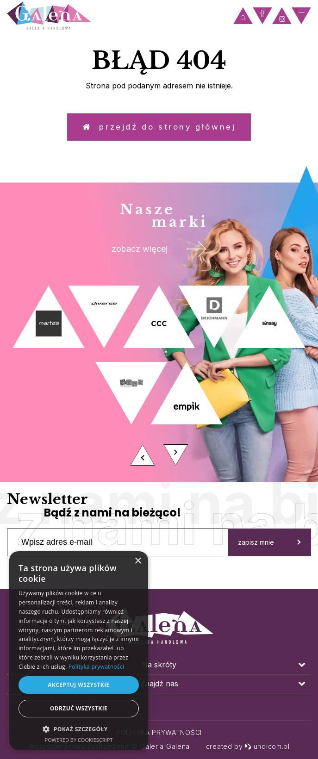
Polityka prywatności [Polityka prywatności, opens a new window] (96, 667)
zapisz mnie (269, 552)
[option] (159, 388)
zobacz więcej (159, 256)
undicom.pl (267, 746)
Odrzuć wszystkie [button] (78, 708)
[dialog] (78, 650)
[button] (79, 728)
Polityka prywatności (159, 732)
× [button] (137, 561)
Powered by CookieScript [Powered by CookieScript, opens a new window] (79, 739)
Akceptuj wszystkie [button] (78, 685)
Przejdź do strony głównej (159, 129)
